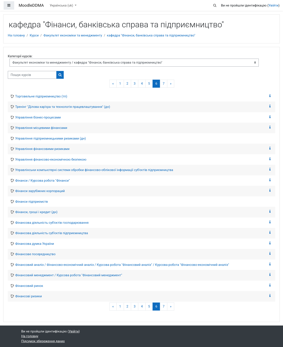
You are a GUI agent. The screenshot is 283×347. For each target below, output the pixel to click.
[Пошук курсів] (32, 75)
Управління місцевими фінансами (41, 128)
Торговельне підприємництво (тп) (41, 96)
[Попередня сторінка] (113, 84)
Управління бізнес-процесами (38, 117)
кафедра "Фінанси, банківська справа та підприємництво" (151, 35)
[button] (214, 6)
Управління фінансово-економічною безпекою (50, 159)
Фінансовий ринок (29, 286)
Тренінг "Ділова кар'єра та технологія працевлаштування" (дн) (62, 107)
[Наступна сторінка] (170, 84)
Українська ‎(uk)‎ (62, 5)
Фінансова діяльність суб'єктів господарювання (52, 223)
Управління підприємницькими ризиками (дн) (50, 138)
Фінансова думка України (34, 244)
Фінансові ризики (28, 296)
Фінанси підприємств (31, 202)
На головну (16, 35)
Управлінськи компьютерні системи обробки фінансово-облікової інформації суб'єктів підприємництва (94, 170)
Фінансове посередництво (35, 254)
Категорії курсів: (20, 56)
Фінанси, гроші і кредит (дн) (36, 212)
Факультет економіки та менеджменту (73, 35)
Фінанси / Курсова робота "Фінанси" (42, 181)
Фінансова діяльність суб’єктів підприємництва (51, 233)
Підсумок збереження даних (43, 341)
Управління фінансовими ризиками (42, 149)
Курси (34, 35)
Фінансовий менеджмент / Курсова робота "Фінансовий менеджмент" (68, 275)
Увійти (273, 5)
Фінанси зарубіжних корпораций (40, 191)
